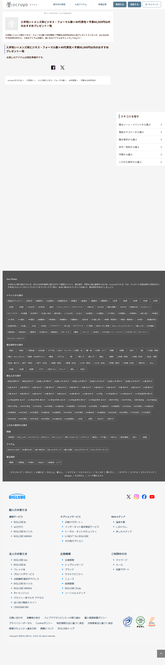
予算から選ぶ (126, 154)
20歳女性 (60, 406)
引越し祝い (96, 319)
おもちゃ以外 (13, 449)
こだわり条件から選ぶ (130, 162)
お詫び (96, 332)
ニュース (69, 578)
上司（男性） (86, 363)
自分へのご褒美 (103, 325)
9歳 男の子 (49, 393)
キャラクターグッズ (100, 449)
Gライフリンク (147, 472)
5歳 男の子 (99, 387)
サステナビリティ (74, 574)
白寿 (11, 307)
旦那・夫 (78, 350)
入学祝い (30, 80)
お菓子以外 (27, 449)
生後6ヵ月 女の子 (133, 381)
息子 (132, 350)
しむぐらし (121, 526)
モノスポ (99, 472)
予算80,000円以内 (88, 80)
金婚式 (84, 300)
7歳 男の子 (148, 387)
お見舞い (151, 325)
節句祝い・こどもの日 (64, 313)
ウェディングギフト (16, 338)
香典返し (54, 332)
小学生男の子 (112, 393)
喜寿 (125, 300)
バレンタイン (64, 307)
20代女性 (82, 406)
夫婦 (11, 369)
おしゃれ (22, 437)
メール (119, 564)
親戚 (51, 356)
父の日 (101, 307)
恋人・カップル (65, 350)
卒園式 (31, 319)
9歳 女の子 (62, 393)
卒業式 (155, 313)
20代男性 (93, 406)
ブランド (85, 437)
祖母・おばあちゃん (36, 356)
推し (73, 369)
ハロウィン (146, 307)
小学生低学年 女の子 (16, 399)
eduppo (68, 475)
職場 (11, 462)
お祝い (44, 325)
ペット (86, 332)
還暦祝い (104, 300)
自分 (83, 369)
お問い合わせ (16, 617)
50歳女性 (46, 412)
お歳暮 (24, 313)
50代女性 (68, 412)
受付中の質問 (59, 4)
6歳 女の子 (136, 387)
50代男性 (79, 412)
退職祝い (75, 319)
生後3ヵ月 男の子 (80, 381)
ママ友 (52, 350)
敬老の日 (134, 307)
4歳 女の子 (86, 387)
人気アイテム (81, 4)
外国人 (31, 462)
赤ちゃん (52, 369)
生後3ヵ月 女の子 (98, 381)
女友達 (41, 350)
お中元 (124, 307)
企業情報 (65, 554)
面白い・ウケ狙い (100, 437)
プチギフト (55, 325)
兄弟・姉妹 (153, 350)
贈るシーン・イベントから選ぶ (135, 124)
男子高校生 (139, 399)
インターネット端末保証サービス (82, 526)
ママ (42, 369)
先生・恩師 (152, 356)
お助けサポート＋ (74, 522)
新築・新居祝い (111, 319)
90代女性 (34, 418)
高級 (145, 437)
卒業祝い (133, 313)
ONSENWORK (21, 607)
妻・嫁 (89, 350)
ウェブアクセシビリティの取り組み (62, 617)
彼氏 (11, 350)
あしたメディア (124, 531)
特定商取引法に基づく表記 (70, 623)
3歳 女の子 (62, 387)
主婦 (22, 369)
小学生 (100, 393)
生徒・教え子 (13, 363)
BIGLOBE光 (20, 522)
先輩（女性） (138, 356)
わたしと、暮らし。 (55, 472)
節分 (52, 307)
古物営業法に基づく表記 (100, 623)
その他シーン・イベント (113, 332)
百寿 (22, 307)
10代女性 (37, 406)
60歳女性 (90, 412)
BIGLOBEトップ (66, 628)
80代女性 (12, 418)
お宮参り (34, 313)
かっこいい (57, 437)
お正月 (31, 307)
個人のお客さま (18, 510)
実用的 (11, 437)
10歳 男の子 (75, 393)
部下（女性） (43, 363)
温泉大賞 (120, 522)
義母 (112, 356)
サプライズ (78, 325)
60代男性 (124, 412)
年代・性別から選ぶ (129, 147)
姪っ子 (91, 356)
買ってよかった (72, 437)
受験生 (21, 462)
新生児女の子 (28, 381)
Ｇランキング (16, 472)
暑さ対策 (68, 449)
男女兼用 (124, 437)
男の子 (111, 418)
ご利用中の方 (119, 554)
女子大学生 (25, 406)
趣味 (76, 332)
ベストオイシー (85, 472)
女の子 (101, 418)
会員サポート (123, 569)
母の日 (91, 307)
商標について (47, 628)
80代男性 (23, 418)
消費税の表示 (33, 617)
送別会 (85, 319)
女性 (80, 418)
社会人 (41, 462)
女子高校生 (152, 399)
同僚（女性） (130, 363)
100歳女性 (57, 418)
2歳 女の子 (37, 387)
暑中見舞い (112, 307)
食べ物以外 (40, 449)
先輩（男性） (124, 356)
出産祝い (51, 300)
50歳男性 (57, 412)
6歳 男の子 (124, 387)
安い (135, 437)
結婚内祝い (152, 319)
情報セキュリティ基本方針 (22, 628)
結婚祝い (40, 300)
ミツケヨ (134, 472)
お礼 (34, 325)
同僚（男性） (115, 363)
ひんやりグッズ (82, 449)
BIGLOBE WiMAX (23, 536)
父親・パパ (100, 350)
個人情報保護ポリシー (95, 617)
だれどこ (29, 472)
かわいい (45, 437)
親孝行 (33, 332)
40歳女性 (149, 406)
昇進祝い (53, 319)
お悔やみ (44, 332)
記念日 (29, 300)
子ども (61, 356)
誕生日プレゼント (15, 300)
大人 (152, 363)
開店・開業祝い (127, 319)
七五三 (79, 313)
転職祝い (64, 319)
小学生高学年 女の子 (97, 399)
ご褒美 (90, 325)
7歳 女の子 (12, 393)
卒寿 (156, 300)
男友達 (31, 350)
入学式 (11, 319)
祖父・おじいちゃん (16, 356)
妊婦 (32, 369)
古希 (115, 300)
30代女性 (127, 406)
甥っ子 (81, 356)
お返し (24, 325)
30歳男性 (116, 406)
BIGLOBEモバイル (23, 531)
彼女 (22, 350)
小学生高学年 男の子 (77, 399)
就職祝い (42, 319)
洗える (114, 437)
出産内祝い (12, 325)
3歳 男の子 (49, 387)
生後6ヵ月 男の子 (115, 381)
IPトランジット (21, 593)
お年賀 (41, 307)
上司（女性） (100, 363)
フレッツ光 (19, 569)
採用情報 (69, 583)
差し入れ (140, 325)
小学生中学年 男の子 (37, 399)
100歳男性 (69, 418)
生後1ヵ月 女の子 (62, 381)
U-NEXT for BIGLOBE (77, 536)
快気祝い (23, 332)
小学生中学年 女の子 (57, 399)
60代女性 (113, 412)
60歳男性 (101, 412)
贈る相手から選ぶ (128, 139)
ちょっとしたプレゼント (123, 325)
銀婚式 (94, 300)
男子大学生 (12, 406)
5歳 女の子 (111, 387)
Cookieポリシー (44, 623)
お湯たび (40, 472)
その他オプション (74, 540)
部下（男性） (28, 363)
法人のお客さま (18, 554)
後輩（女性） (71, 363)
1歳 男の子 (148, 381)
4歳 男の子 (74, 387)
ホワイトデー (78, 307)
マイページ (152, 4)
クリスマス (12, 313)
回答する (134, 4)
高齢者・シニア (55, 462)
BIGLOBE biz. (21, 560)
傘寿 (135, 300)
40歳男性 (12, 412)
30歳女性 (104, 406)
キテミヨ (71, 472)
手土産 (67, 325)
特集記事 (102, 4)
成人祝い (144, 313)
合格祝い (90, 313)
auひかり (18, 526)
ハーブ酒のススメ (95, 475)
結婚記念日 (62, 300)
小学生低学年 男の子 (144, 393)
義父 (101, 356)
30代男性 (138, 406)
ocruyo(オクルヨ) (15, 80)
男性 (91, 418)
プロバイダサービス (24, 574)
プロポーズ (131, 332)
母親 (112, 350)
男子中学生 (114, 399)
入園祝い (101, 313)
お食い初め (46, 313)
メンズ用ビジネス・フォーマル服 (51, 80)
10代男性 (49, 406)
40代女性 (23, 412)
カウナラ (123, 472)
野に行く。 (111, 472)
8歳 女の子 (37, 393)
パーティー (143, 332)
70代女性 (135, 412)
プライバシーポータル (20, 623)
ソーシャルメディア (75, 593)
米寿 (145, 300)
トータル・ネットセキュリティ (81, 531)
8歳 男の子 (25, 393)
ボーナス (65, 332)
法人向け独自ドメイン (25, 602)
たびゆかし (80, 475)
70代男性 (146, 412)
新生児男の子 (13, 381)
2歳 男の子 (25, 387)
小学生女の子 (126, 393)
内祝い (141, 319)
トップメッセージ (74, 564)
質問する (120, 4)
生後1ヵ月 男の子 (44, 381)
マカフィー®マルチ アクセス (29, 597)
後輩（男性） (57, 363)
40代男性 (72, 80)
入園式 (21, 319)
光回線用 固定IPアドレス (26, 578)
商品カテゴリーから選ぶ (131, 132)
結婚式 (74, 300)
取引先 (142, 363)
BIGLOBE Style (73, 588)
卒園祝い (123, 313)
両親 (122, 350)
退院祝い (12, 332)
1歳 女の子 (12, 387)
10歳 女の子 (88, 393)
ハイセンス (34, 437)
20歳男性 (71, 406)
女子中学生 (126, 399)
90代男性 (46, 418)
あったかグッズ (54, 449)
